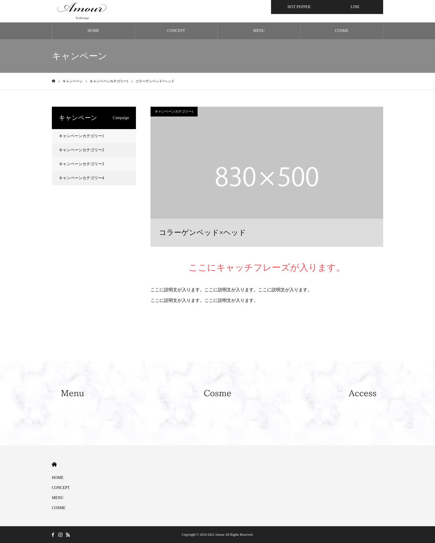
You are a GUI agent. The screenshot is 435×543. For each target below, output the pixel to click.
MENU (259, 31)
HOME (93, 31)
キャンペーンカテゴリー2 (81, 150)
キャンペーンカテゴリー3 (81, 164)
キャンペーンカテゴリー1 (174, 111)
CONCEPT (176, 31)
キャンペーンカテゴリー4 (81, 178)
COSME (341, 31)
